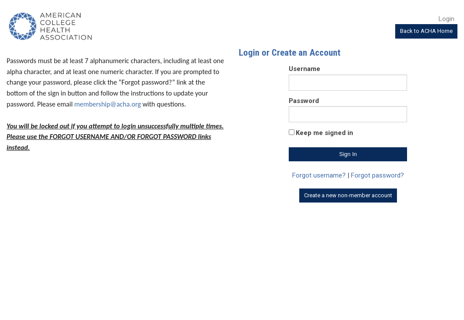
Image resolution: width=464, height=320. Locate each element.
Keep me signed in (324, 133)
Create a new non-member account (348, 195)
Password (304, 101)
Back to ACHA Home (426, 31)
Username (304, 69)
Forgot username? (319, 175)
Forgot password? (377, 175)
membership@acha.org (107, 104)
